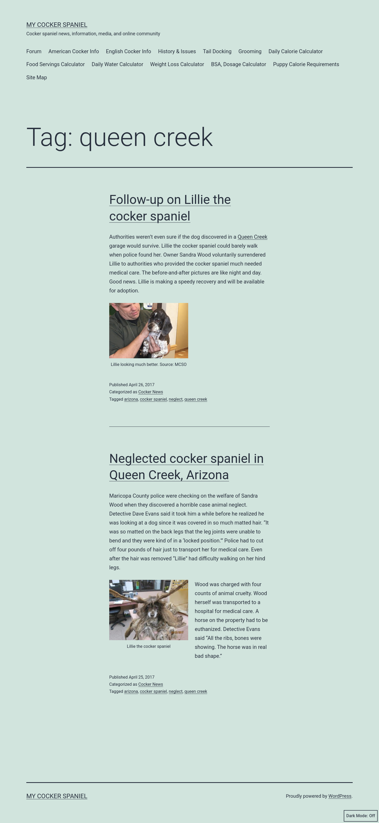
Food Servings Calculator (55, 64)
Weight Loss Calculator (177, 64)
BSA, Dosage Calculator (238, 64)
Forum (34, 51)
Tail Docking (217, 51)
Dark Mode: (360, 816)
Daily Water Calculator (117, 64)
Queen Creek (252, 237)
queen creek (195, 399)
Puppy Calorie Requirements (306, 64)
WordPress (339, 796)
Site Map (36, 77)
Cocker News (150, 391)
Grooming (250, 51)
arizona (131, 399)
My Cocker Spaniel (56, 24)
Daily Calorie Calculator (295, 51)
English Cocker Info (128, 51)
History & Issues (177, 51)
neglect (175, 399)
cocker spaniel (153, 399)
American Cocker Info (73, 51)
